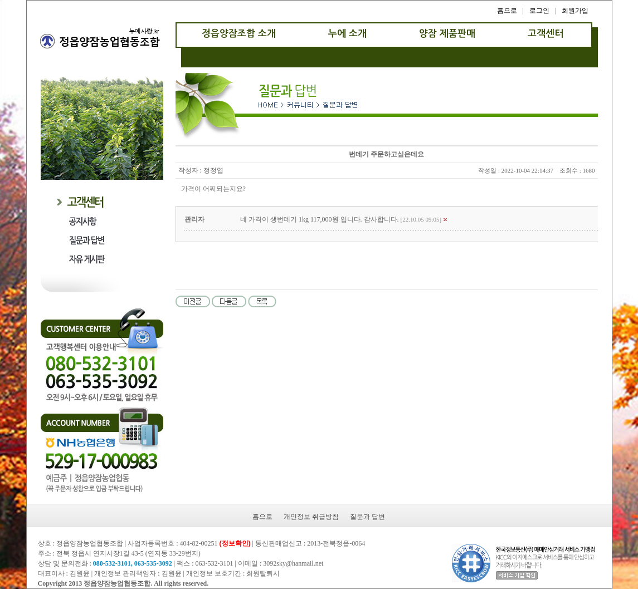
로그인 (539, 10)
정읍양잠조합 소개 (239, 33)
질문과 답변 (367, 517)
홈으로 (507, 10)
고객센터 (545, 33)
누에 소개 (347, 33)
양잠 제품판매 (447, 33)
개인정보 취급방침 (311, 517)
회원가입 (575, 10)
